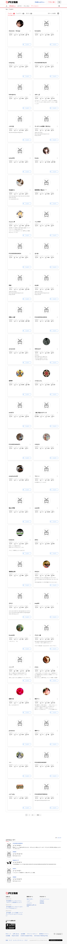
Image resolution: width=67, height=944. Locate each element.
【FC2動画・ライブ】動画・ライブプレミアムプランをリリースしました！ (14, 914)
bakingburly (12, 94)
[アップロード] (6, 6)
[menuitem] (59, 2)
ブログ (26, 940)
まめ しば (37, 94)
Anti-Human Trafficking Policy (41, 935)
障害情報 (42, 903)
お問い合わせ (16, 933)
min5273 (11, 412)
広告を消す (59, 837)
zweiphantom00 (13, 476)
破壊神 (11, 380)
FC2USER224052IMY (41, 762)
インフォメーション (44, 899)
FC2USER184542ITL (14, 444)
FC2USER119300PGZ (18, 843)
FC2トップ (8, 933)
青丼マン (37, 730)
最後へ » (39, 815)
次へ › (33, 815)
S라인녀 (37, 571)
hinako (37, 158)
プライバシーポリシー (32, 933)
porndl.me (12, 730)
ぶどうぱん (12, 794)
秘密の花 (11, 698)
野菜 (10, 285)
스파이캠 (11, 126)
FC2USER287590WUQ (41, 794)
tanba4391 (12, 158)
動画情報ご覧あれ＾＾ (41, 190)
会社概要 (23, 933)
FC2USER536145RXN (41, 317)
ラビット (37, 476)
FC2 (9, 2)
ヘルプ (28, 901)
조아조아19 (12, 349)
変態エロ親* (12, 317)
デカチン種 (38, 635)
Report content (15, 935)
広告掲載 (8, 935)
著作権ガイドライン (44, 933)
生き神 (36, 285)
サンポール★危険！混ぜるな (42, 126)
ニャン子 (11, 667)
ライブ (10, 940)
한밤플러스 (12, 190)
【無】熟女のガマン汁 (41, 412)
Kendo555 (12, 635)
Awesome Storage (14, 31)
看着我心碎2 (12, 571)
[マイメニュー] (59, 6)
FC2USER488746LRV (41, 62)
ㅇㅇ (10, 762)
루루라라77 (38, 349)
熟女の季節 (12, 508)
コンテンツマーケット (18, 940)
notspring (11, 62)
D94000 (14, 851)
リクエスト (29, 903)
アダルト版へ (51, 2)
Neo (7, 9)
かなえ (36, 667)
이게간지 (37, 444)
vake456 (37, 508)
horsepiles (38, 31)
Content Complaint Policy (26, 935)
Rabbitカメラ (16, 860)
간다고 (11, 603)
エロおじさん (38, 380)
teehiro (14, 868)
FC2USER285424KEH (15, 253)
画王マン (37, 698)
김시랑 (36, 253)
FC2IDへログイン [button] (40, 2)
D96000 (14, 877)
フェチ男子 (38, 221)
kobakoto (11, 539)
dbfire (36, 539)
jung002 (37, 603)
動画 (7, 940)
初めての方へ (30, 899)
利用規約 (42, 901)
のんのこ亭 (12, 221)
